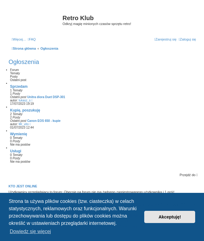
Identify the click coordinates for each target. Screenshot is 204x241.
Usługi (15, 151)
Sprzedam (18, 86)
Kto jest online (23, 186)
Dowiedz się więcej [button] (30, 231)
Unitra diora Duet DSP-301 (46, 97)
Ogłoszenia (24, 61)
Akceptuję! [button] (170, 216)
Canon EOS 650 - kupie (43, 120)
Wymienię (18, 134)
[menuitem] (32, 39)
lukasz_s (24, 100)
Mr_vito (24, 124)
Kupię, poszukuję (25, 110)
